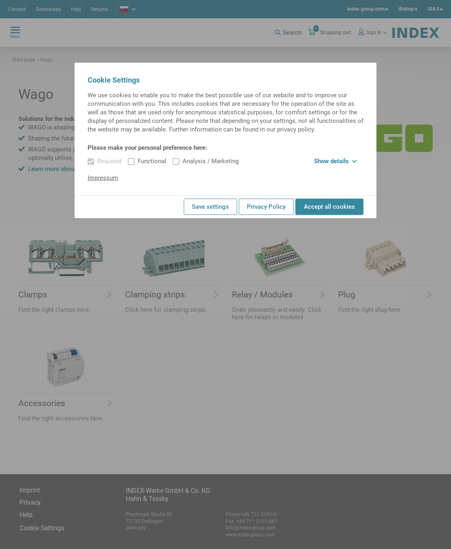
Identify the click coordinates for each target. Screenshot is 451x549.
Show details (335, 161)
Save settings (210, 206)
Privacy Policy (266, 206)
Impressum (103, 178)
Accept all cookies (329, 206)
